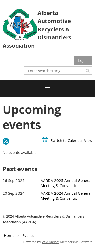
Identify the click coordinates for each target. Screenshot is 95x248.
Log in (83, 60)
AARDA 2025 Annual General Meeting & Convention (66, 183)
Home (9, 235)
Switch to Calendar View (71, 140)
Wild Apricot (50, 242)
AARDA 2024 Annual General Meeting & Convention (66, 196)
